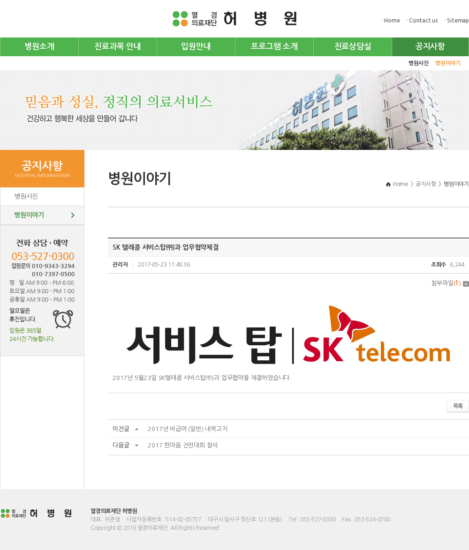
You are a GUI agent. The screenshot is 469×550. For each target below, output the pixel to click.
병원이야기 (448, 63)
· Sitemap (457, 20)
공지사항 (430, 47)
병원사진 (418, 63)
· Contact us (422, 20)
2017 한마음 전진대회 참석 (183, 445)
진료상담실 (352, 47)
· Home (391, 20)
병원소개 (39, 47)
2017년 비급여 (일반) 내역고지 (187, 429)
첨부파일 (450, 283)
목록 (457, 406)
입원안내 (196, 47)
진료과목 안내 (117, 47)
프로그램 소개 (274, 47)
